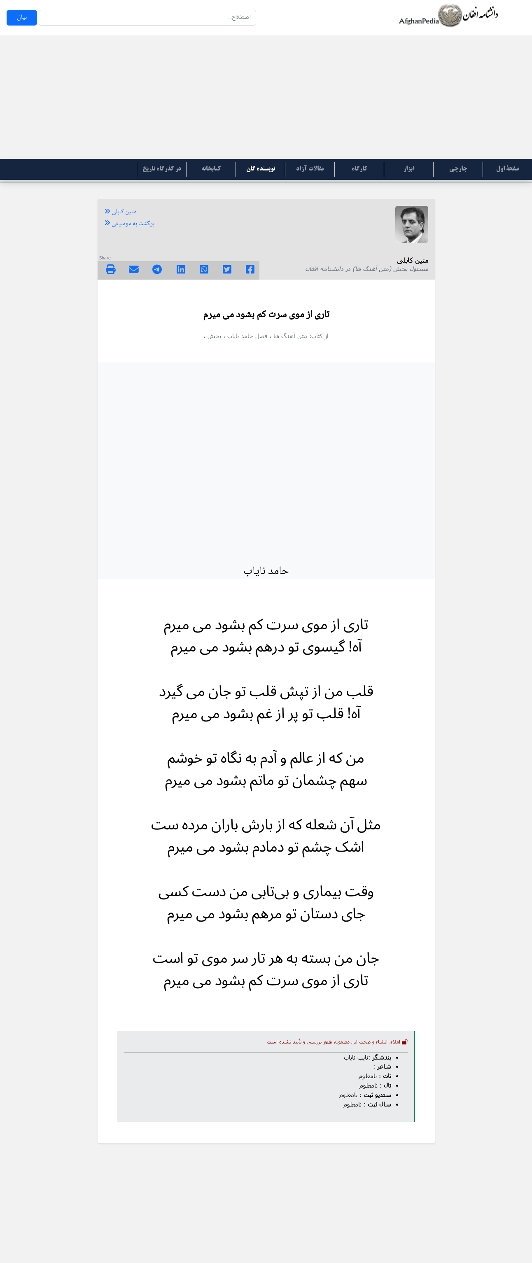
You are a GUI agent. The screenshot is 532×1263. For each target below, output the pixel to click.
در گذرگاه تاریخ (161, 169)
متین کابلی (120, 212)
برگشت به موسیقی (129, 224)
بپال (22, 17)
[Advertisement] (266, 97)
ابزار (408, 169)
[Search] (147, 18)
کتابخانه (211, 169)
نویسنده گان (260, 169)
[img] (111, 269)
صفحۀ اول (507, 169)
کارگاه (359, 169)
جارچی (458, 169)
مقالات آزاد (310, 169)
